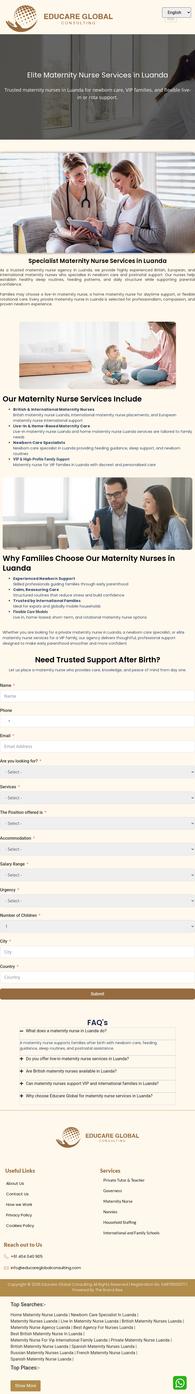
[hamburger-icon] (171, 18)
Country (7, 966)
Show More (25, 1385)
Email (5, 735)
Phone (6, 710)
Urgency (8, 889)
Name (5, 685)
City (3, 941)
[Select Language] (176, 12)
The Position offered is (21, 812)
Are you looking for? (19, 761)
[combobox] (6, 721)
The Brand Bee (109, 1290)
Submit (97, 993)
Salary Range (12, 864)
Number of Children (18, 915)
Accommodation (15, 838)
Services (8, 786)
